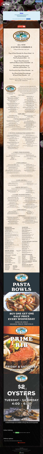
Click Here (17, 432)
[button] (21, 27)
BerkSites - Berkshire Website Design (26, 451)
